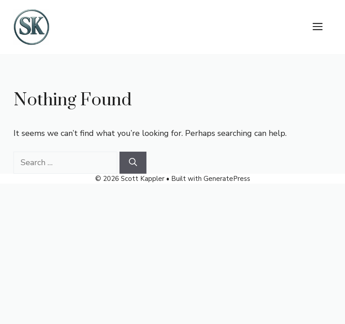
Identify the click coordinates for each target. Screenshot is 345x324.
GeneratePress (226, 178)
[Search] (132, 163)
